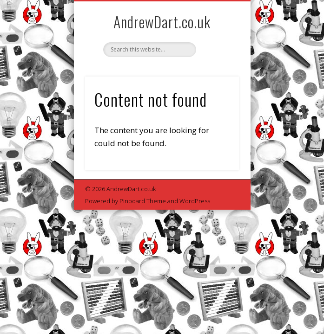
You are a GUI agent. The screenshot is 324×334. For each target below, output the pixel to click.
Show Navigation (216, 83)
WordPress (194, 201)
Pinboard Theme (142, 201)
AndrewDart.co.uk (162, 21)
